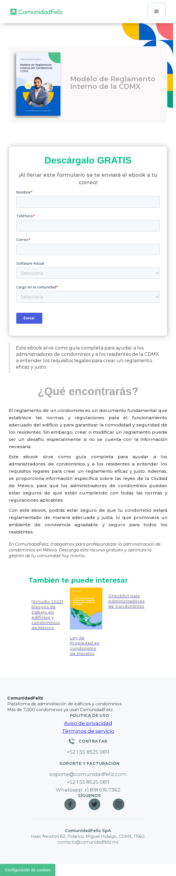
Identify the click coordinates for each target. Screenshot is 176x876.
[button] (157, 12)
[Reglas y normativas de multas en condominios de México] (86, 623)
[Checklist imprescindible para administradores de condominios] (126, 600)
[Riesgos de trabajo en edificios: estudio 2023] (47, 610)
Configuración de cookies (27, 870)
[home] (36, 11)
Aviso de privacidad (88, 723)
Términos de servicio (88, 731)
